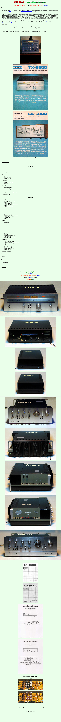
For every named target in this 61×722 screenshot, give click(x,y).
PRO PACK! (31, 273)
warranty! (38, 275)
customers (31, 277)
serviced (10, 11)
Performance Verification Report (26, 11)
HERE (45, 5)
